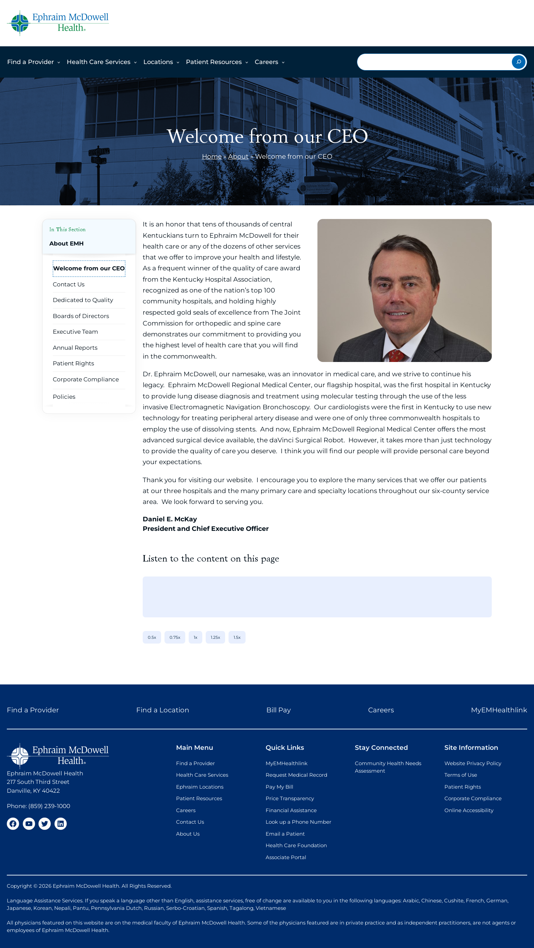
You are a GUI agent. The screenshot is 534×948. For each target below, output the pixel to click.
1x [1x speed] (195, 637)
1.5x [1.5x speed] (237, 637)
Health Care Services (98, 62)
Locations (158, 62)
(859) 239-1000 (49, 806)
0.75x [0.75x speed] (175, 637)
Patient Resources (214, 62)
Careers (266, 62)
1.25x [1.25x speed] (215, 637)
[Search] (518, 62)
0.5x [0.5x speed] (152, 637)
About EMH (66, 243)
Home (212, 156)
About (238, 156)
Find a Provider (30, 62)
